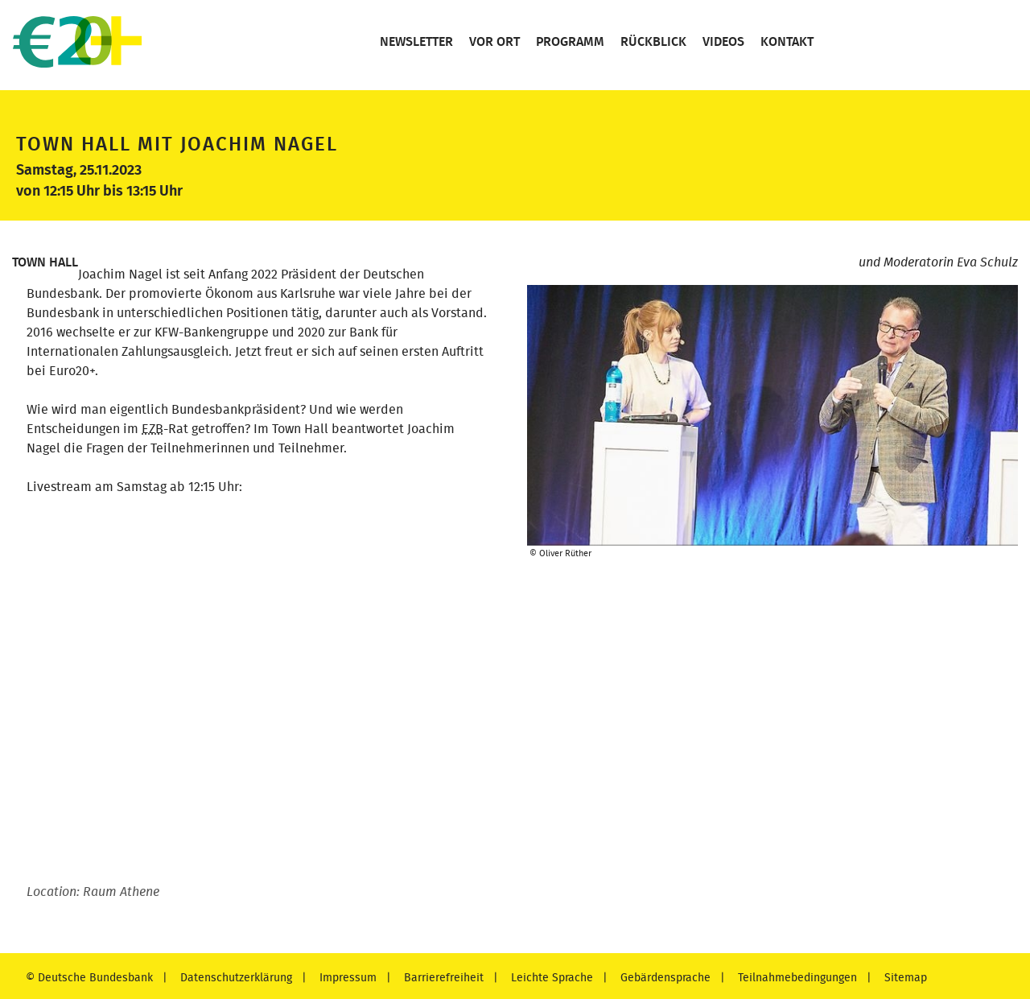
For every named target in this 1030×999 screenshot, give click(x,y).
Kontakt (785, 41)
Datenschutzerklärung (234, 978)
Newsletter (415, 41)
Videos (721, 41)
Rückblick (651, 41)
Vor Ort (493, 41)
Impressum (346, 978)
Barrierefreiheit (442, 978)
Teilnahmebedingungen (796, 978)
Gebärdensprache (664, 978)
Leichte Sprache (550, 978)
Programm (568, 41)
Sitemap (904, 978)
